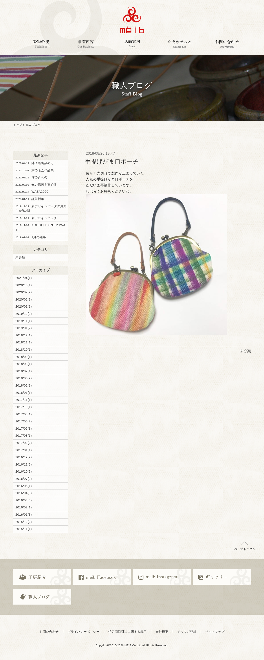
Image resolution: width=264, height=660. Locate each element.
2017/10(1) (23, 407)
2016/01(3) (23, 514)
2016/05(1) (23, 486)
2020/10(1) (23, 285)
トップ (17, 124)
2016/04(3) (23, 493)
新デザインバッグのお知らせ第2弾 (40, 208)
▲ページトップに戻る (244, 545)
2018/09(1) (23, 357)
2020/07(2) (23, 292)
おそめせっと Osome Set (179, 43)
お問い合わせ (49, 631)
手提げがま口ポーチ (112, 161)
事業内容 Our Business (85, 43)
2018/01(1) (23, 392)
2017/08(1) (23, 414)
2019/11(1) (23, 321)
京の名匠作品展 (34, 170)
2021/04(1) (23, 278)
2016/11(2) (23, 464)
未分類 (20, 257)
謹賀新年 (29, 199)
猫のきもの (31, 177)
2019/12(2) (23, 313)
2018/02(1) (23, 385)
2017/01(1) (23, 450)
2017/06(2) (23, 421)
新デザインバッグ (36, 218)
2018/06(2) (23, 378)
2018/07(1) (23, 371)
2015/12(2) (23, 522)
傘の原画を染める (36, 184)
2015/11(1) (23, 529)
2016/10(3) (23, 471)
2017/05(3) (23, 428)
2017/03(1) (23, 435)
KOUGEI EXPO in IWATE (40, 227)
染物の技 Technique (41, 43)
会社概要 (162, 631)
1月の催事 (30, 237)
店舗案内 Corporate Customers (132, 43)
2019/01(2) (23, 328)
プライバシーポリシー (83, 631)
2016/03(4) (23, 500)
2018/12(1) (23, 335)
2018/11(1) (23, 342)
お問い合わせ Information (227, 43)
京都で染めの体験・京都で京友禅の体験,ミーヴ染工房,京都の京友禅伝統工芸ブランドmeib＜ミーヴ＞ (132, 20)
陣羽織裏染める (34, 163)
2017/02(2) (23, 443)
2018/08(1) (23, 364)
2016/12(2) (23, 457)
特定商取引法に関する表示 (127, 631)
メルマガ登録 (186, 631)
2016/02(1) (23, 507)
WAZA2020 (31, 191)
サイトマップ (214, 631)
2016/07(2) (23, 478)
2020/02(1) (23, 299)
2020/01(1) (23, 306)
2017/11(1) (23, 400)
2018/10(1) (23, 349)
